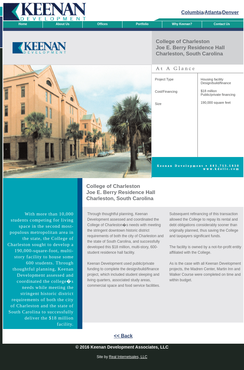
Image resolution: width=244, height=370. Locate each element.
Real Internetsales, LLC (128, 357)
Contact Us (222, 24)
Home (23, 24)
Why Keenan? (182, 24)
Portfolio (142, 24)
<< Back (123, 335)
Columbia (192, 12)
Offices (102, 24)
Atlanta (213, 12)
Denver (230, 12)
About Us (62, 24)
